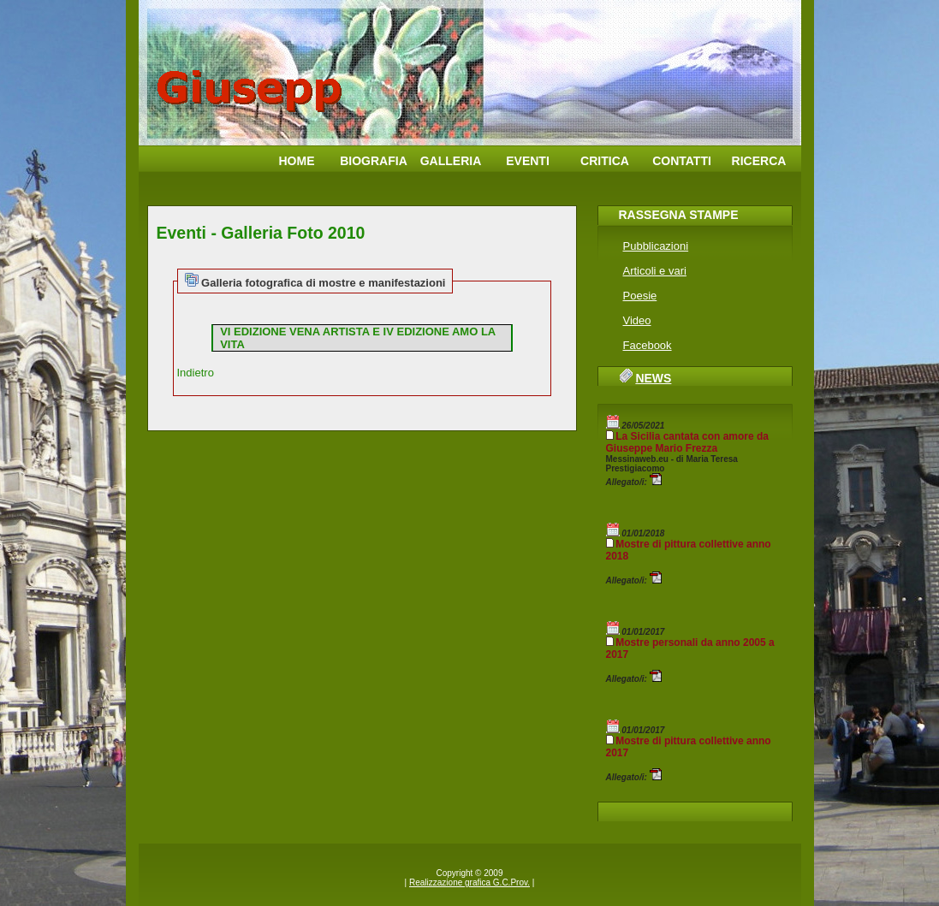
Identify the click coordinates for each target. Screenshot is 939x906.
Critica (604, 161)
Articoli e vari (654, 270)
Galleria (451, 161)
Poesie (640, 295)
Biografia (373, 161)
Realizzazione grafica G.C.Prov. (469, 882)
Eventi (528, 161)
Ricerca (759, 161)
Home (297, 161)
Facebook (647, 345)
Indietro (195, 372)
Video (637, 320)
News (653, 378)
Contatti (681, 161)
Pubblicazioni (656, 246)
